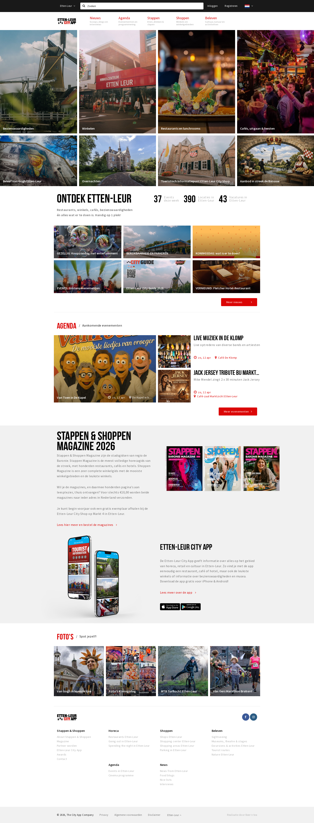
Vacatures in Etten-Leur (238, 199)
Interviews (167, 784)
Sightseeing (219, 737)
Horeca (114, 731)
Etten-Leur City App (69, 750)
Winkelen (88, 128)
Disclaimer (154, 815)
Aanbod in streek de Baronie (259, 181)
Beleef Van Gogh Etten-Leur (22, 181)
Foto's (65, 636)
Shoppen (166, 731)
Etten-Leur (67, 6)
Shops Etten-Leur (171, 737)
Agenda (66, 325)
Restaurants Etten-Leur (123, 737)
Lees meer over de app (178, 592)
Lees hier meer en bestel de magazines (87, 525)
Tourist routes (221, 750)
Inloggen (212, 6)
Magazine (63, 741)
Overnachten (91, 181)
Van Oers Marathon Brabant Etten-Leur (235, 691)
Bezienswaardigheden (18, 128)
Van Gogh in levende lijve (74, 691)
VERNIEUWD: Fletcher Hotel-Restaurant (223, 288)
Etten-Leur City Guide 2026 (144, 288)
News (163, 765)
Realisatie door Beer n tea (242, 815)
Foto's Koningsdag (122, 691)
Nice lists (166, 780)
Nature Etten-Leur (223, 754)
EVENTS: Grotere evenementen (78, 288)
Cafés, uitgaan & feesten (257, 128)
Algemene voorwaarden (128, 815)
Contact (62, 759)
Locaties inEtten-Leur (206, 199)
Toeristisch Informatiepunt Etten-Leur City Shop (195, 181)
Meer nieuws (234, 302)
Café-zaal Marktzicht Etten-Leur (217, 396)
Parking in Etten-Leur (173, 750)
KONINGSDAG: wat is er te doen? (218, 253)
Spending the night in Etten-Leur (129, 745)
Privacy (104, 815)
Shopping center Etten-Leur (177, 741)
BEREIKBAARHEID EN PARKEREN (147, 253)
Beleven (217, 731)
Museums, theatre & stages (229, 741)
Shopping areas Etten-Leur (177, 745)
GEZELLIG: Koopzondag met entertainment (87, 253)
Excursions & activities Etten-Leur (233, 745)
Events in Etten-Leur (121, 771)
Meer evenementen (236, 411)
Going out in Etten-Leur (123, 741)
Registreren (231, 6)
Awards (61, 754)
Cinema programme (121, 775)
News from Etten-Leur (174, 771)
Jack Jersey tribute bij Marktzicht (230, 372)
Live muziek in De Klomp (218, 337)
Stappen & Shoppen (71, 731)
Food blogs (167, 775)
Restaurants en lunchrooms (180, 128)
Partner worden (67, 745)
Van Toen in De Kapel (71, 397)
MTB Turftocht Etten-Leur (179, 691)
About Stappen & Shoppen (74, 737)
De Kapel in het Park (142, 397)
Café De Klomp (227, 357)
